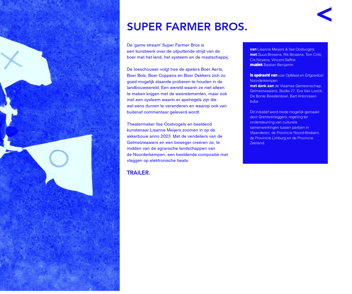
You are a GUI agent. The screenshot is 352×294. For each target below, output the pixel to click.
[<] (324, 13)
